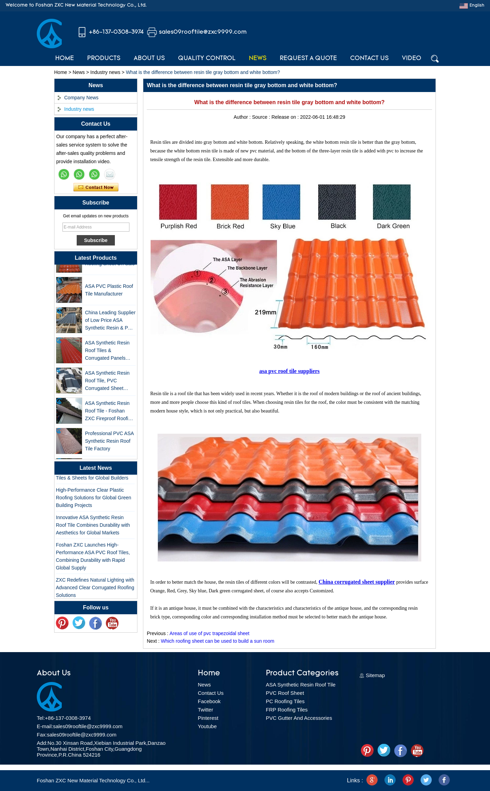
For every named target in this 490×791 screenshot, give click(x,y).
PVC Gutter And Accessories (299, 718)
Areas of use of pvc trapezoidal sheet (209, 633)
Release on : (285, 117)
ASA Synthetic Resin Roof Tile (301, 685)
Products (103, 58)
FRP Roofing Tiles (287, 710)
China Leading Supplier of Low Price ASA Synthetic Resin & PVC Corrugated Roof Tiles (110, 322)
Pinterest (208, 718)
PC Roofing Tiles (285, 701)
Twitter (205, 710)
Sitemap (375, 675)
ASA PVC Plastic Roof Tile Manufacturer (109, 291)
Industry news (105, 72)
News (258, 58)
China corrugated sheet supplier (357, 582)
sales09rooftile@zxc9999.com (203, 32)
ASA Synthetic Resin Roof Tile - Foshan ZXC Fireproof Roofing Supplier (109, 413)
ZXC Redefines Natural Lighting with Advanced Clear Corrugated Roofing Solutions (95, 588)
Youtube (207, 726)
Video (411, 58)
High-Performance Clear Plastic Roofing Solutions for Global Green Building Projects (93, 499)
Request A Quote (308, 58)
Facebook (209, 701)
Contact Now (96, 187)
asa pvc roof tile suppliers (289, 371)
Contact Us (369, 58)
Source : (261, 117)
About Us (149, 58)
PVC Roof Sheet (285, 693)
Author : (243, 117)
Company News (81, 97)
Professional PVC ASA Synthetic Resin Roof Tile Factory (109, 442)
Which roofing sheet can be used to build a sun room (217, 641)
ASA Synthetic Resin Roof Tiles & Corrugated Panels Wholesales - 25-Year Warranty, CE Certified (109, 352)
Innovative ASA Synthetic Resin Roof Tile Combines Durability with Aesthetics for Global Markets (93, 526)
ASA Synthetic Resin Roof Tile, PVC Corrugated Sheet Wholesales (107, 382)
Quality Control (207, 58)
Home (64, 58)
